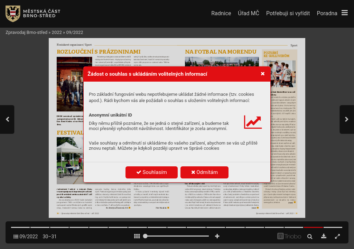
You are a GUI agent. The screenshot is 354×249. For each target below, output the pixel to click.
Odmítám (204, 172)
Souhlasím (151, 172)
